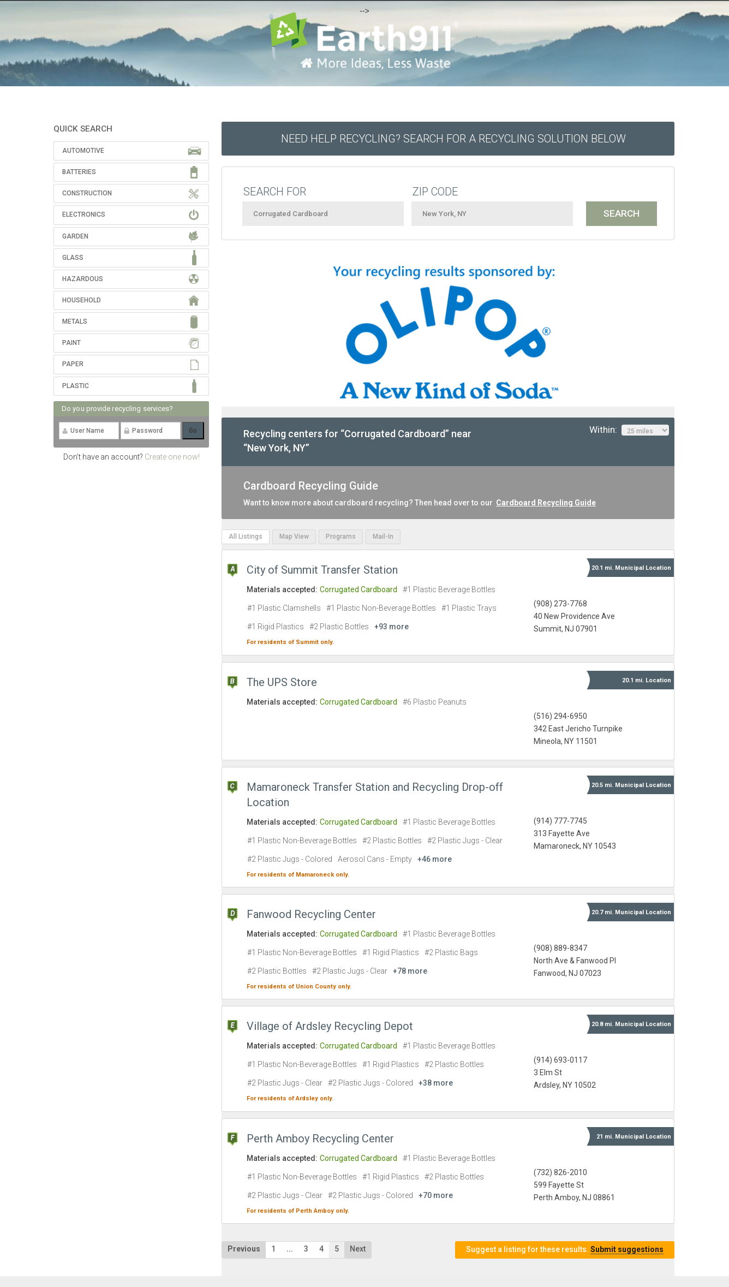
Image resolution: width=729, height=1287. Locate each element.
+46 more (434, 859)
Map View (294, 536)
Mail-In (383, 536)
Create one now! (172, 456)
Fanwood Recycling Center (311, 914)
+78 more (410, 971)
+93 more (391, 626)
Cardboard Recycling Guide (546, 502)
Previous (244, 1248)
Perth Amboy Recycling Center (320, 1138)
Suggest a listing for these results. (565, 1249)
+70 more (436, 1195)
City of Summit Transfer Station (322, 569)
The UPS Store (282, 682)
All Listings (245, 536)
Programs (341, 536)
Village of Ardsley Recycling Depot (330, 1026)
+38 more (436, 1083)
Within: (629, 430)
